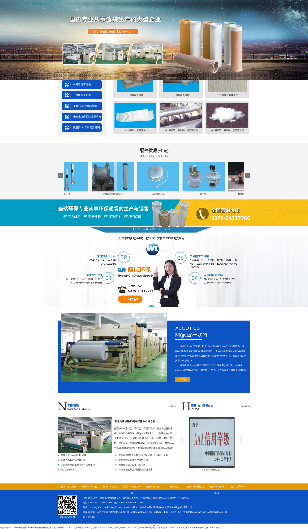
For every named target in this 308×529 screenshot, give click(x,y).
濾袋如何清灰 (67, 469)
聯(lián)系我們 (238, 486)
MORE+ (172, 406)
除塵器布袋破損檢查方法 (73, 460)
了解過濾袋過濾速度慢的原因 (133, 460)
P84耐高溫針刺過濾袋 (85, 106)
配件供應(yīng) (153, 486)
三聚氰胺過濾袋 (82, 95)
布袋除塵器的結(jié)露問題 (132, 465)
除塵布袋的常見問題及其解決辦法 (135, 469)
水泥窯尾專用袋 (82, 84)
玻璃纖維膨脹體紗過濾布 (87, 116)
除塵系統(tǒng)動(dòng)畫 (73, 455)
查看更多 (182, 379)
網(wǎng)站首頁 (68, 486)
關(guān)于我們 (89, 486)
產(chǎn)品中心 (110, 486)
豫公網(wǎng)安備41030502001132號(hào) (172, 498)
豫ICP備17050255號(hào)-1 (143, 498)
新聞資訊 (174, 486)
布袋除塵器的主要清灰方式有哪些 (78, 465)
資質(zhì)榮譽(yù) (195, 486)
